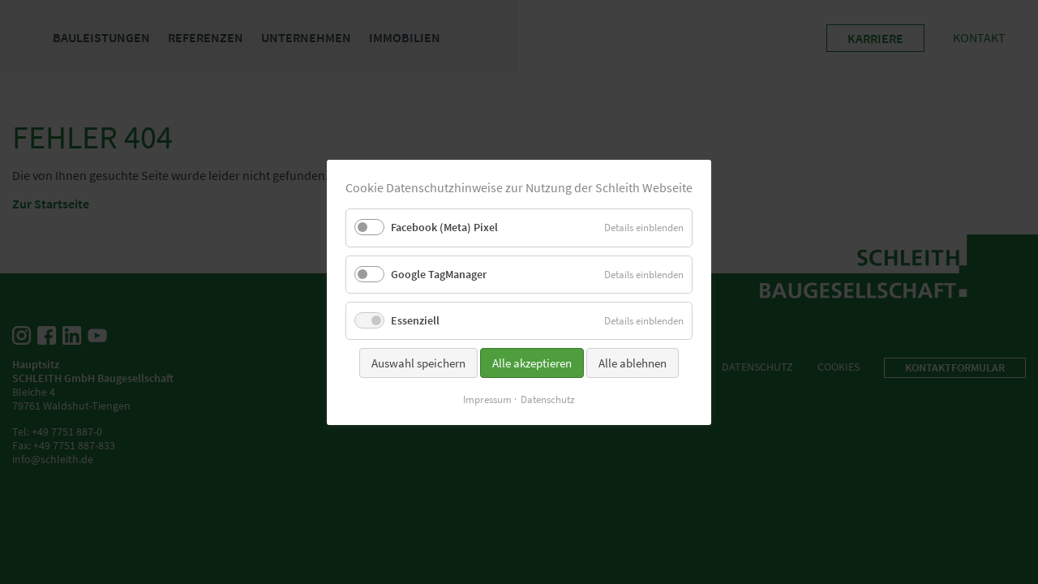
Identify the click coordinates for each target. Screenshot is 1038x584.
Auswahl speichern (418, 362)
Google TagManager (439, 273)
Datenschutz (548, 399)
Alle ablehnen (632, 362)
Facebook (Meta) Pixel (444, 227)
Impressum (487, 399)
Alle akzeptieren (532, 362)
